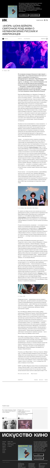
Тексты (3, 452)
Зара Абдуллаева (21, 463)
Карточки (4, 449)
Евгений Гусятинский (22, 467)
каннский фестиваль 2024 (24, 373)
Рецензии (6, 38)
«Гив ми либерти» (22, 217)
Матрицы (40, 273)
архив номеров (10, 444)
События (4, 446)
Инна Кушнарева (31, 466)
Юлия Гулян (20, 466)
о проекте (10, 446)
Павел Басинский (21, 464)
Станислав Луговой (31, 467)
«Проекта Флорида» (33, 147)
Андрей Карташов (31, 463)
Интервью (4, 444)
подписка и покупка (12, 443)
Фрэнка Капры (42, 228)
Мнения (3, 443)
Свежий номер (10, 441)
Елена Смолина (41, 467)
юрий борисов (34, 373)
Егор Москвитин (27, 38)
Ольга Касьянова (31, 464)
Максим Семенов (42, 466)
